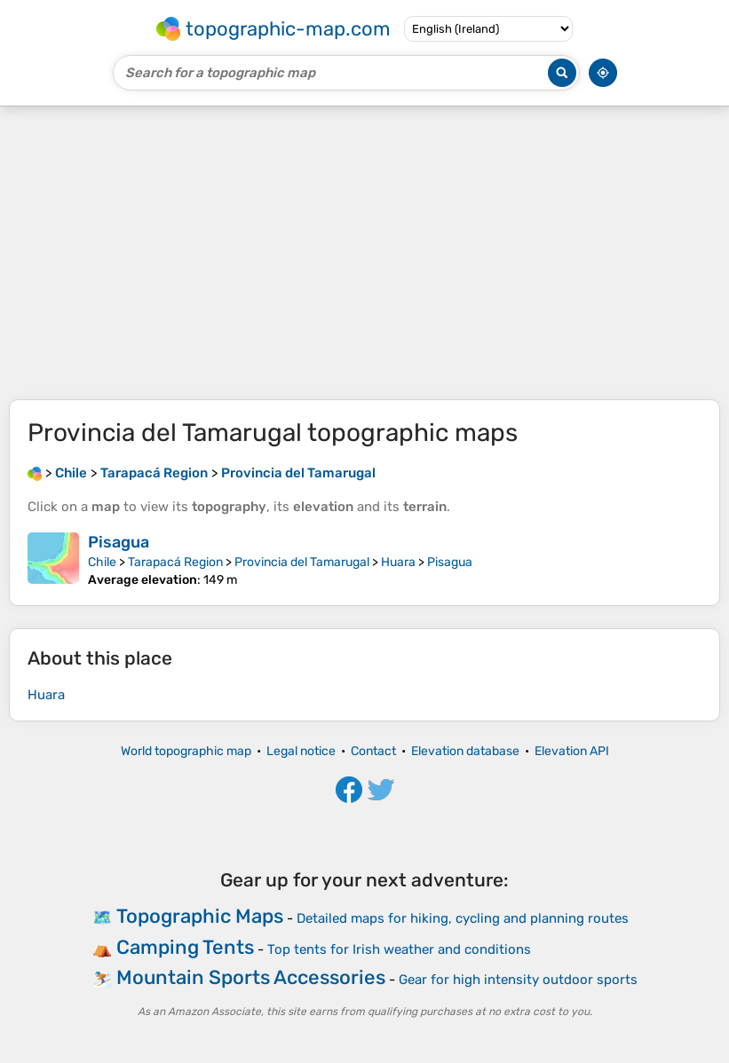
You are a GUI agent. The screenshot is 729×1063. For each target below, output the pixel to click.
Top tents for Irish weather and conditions (399, 949)
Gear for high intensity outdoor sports (518, 980)
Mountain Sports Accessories (250, 977)
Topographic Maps (199, 916)
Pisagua (118, 542)
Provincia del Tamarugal (301, 562)
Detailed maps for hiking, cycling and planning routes (463, 918)
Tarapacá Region (175, 562)
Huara (398, 562)
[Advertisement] (364, 253)
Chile (102, 562)
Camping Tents (185, 947)
